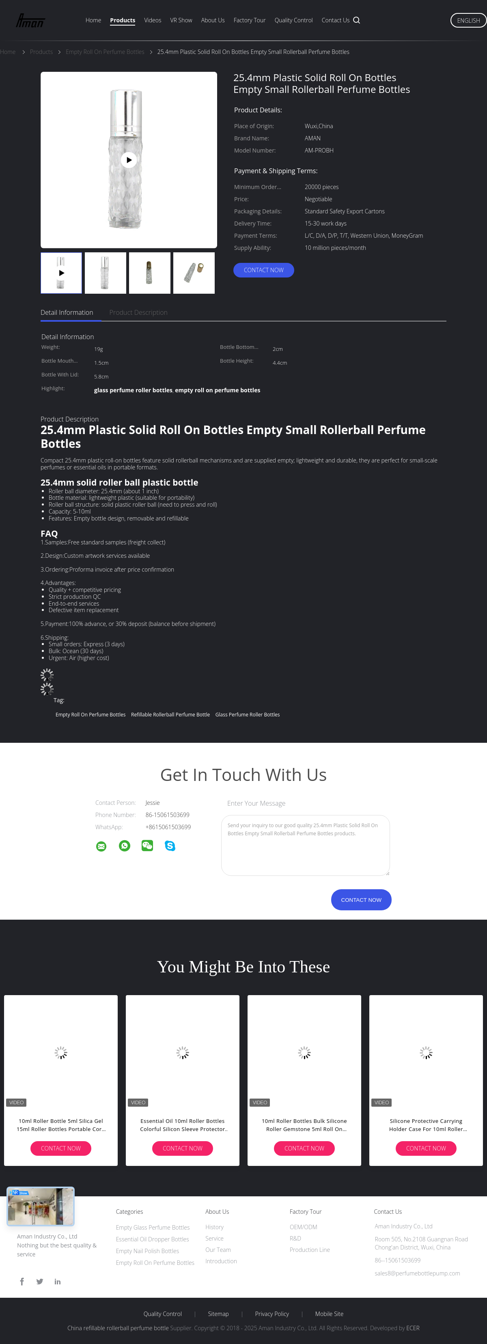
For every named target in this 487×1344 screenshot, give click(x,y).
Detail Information (67, 312)
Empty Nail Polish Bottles (147, 1251)
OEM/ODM (303, 1227)
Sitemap (218, 1314)
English (468, 20)
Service (214, 1238)
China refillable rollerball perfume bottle (118, 1328)
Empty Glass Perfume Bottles (153, 1227)
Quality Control (294, 20)
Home (93, 20)
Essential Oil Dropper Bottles (152, 1239)
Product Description (139, 312)
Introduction (221, 1261)
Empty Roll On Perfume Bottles (155, 1263)
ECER (412, 1328)
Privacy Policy (272, 1314)
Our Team (218, 1250)
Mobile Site (329, 1314)
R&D (295, 1238)
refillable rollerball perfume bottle (170, 714)
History (214, 1227)
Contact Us (336, 20)
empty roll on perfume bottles (90, 714)
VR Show (181, 20)
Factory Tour (250, 20)
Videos (152, 20)
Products (122, 20)
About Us (213, 20)
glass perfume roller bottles (247, 714)
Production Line (310, 1250)
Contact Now (264, 270)
